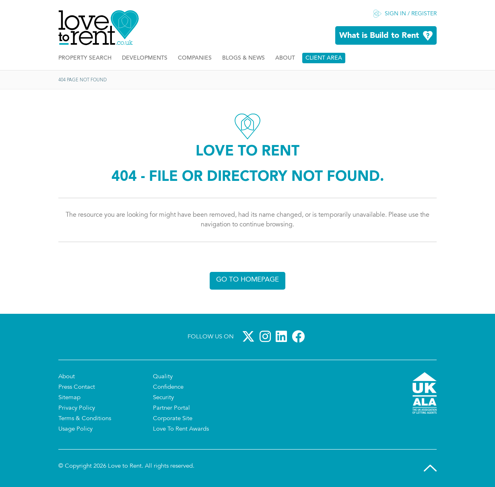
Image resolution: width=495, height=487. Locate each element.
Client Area (323, 58)
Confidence (168, 387)
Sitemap (69, 398)
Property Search (84, 58)
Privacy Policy (76, 408)
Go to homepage (247, 279)
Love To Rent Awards (181, 429)
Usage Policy (75, 429)
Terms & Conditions (84, 419)
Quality (163, 377)
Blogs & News (243, 58)
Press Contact (76, 387)
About (285, 58)
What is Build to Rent (379, 36)
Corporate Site (172, 419)
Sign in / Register (411, 14)
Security (163, 398)
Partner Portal (171, 408)
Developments (144, 58)
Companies (195, 58)
